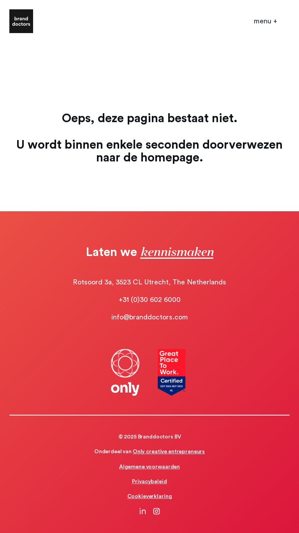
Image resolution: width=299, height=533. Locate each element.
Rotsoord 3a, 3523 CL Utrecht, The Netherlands (149, 282)
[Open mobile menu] (265, 21)
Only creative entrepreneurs (169, 451)
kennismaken (176, 251)
